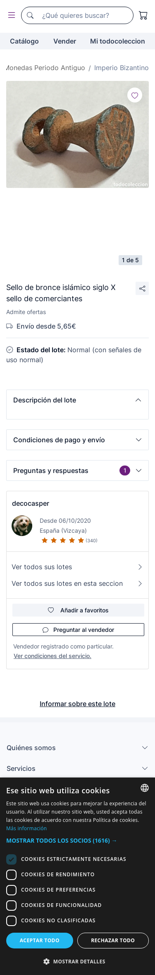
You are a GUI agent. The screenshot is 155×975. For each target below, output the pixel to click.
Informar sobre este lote (77, 704)
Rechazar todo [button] (113, 940)
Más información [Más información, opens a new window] (26, 828)
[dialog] (77, 876)
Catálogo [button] (24, 41)
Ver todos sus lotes (77, 567)
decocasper (30, 503)
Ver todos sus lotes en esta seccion (77, 583)
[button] (77, 400)
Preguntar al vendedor (78, 629)
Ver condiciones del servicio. (52, 655)
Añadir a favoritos (78, 610)
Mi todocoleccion (117, 41)
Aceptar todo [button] (40, 940)
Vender (64, 41)
